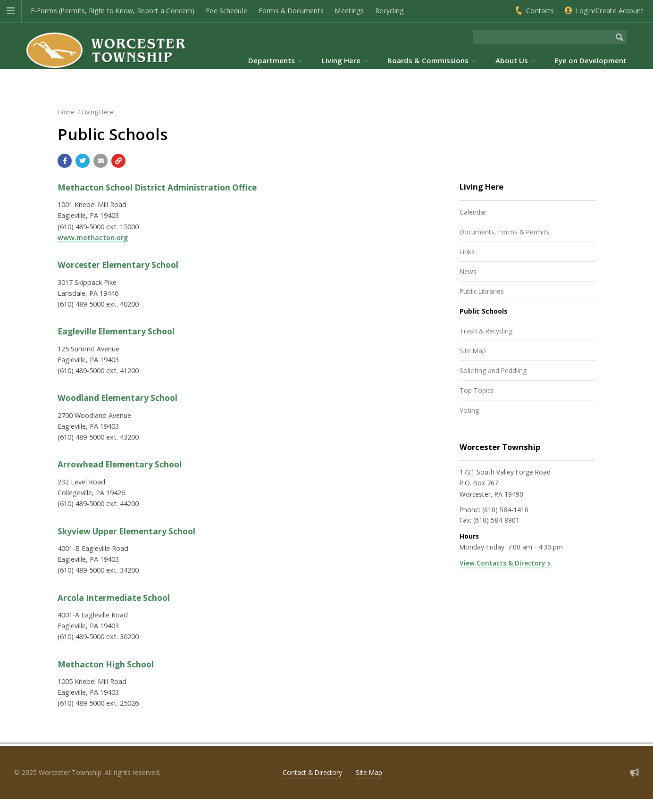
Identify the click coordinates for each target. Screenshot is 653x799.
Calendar (473, 212)
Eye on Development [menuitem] (591, 60)
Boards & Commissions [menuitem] (428, 60)
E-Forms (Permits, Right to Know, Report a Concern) (113, 10)
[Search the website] (542, 37)
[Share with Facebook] (65, 161)
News (468, 271)
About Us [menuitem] (511, 60)
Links (467, 251)
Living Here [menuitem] (341, 60)
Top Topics (477, 390)
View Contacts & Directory (502, 562)
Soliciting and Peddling (493, 370)
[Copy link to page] (118, 161)
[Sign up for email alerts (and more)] (634, 772)
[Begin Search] (619, 37)
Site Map (473, 350)
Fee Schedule (226, 10)
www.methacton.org (93, 237)
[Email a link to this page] (100, 161)
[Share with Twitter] (82, 161)
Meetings (349, 10)
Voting (469, 410)
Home (66, 112)
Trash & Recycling (486, 330)
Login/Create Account (610, 10)
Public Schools (483, 311)
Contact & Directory (312, 772)
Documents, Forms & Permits (504, 231)
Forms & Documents (291, 10)
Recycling (389, 10)
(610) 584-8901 (496, 520)
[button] (11, 11)
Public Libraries (482, 291)
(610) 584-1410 (505, 509)
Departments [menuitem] (271, 60)
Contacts (540, 10)
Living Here (97, 112)
